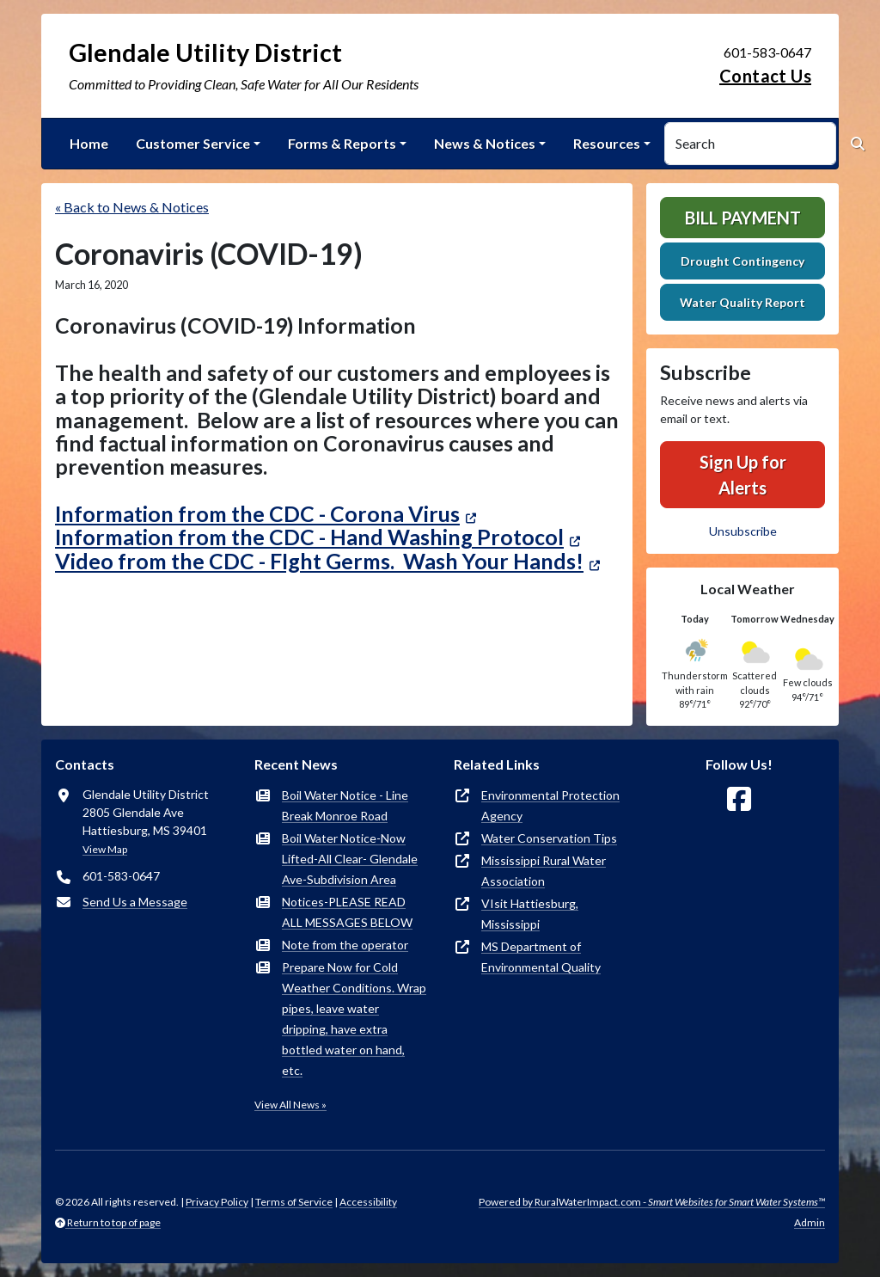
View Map (104, 849)
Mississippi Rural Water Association (543, 870)
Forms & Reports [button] (342, 143)
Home (89, 143)
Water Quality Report (742, 302)
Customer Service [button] (193, 143)
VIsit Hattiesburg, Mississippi (529, 913)
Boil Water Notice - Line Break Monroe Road (345, 805)
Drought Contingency (742, 261)
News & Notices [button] (484, 143)
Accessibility (368, 1201)
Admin (809, 1222)
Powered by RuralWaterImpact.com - (652, 1201)
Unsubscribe (743, 531)
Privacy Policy (217, 1201)
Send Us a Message (134, 901)
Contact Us (765, 75)
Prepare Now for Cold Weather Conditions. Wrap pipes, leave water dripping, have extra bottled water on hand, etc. (354, 1018)
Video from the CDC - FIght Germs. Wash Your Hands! (319, 561)
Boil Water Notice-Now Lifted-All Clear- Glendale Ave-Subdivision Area (350, 859)
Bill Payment (743, 217)
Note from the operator (345, 944)
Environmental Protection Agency (550, 805)
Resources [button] (606, 143)
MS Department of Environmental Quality (541, 956)
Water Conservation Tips (549, 838)
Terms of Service (294, 1201)
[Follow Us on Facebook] (739, 799)
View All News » (290, 1104)
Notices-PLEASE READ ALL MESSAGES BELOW (347, 912)
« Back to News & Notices (132, 207)
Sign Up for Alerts (743, 474)
